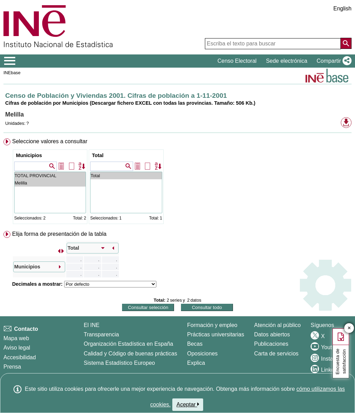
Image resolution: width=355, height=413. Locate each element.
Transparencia (101, 334)
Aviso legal (16, 348)
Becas (194, 344)
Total (97, 155)
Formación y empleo (212, 325)
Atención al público (277, 325)
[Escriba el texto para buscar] (273, 43)
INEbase (11, 72)
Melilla (50, 183)
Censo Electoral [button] (237, 61)
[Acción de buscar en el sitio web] (346, 43)
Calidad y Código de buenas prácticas (131, 353)
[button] (333, 61)
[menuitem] (177, 182)
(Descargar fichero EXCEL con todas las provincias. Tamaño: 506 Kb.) (173, 103)
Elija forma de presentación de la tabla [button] (59, 234)
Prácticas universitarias (215, 334)
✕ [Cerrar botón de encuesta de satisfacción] (349, 328)
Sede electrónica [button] (286, 61)
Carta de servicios (276, 353)
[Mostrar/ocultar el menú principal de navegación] (9, 61)
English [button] (343, 8)
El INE (91, 325)
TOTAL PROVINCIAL (50, 175)
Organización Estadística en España (128, 344)
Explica (196, 363)
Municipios (29, 155)
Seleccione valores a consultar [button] (49, 141)
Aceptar (187, 404)
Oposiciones (202, 353)
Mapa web (16, 338)
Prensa (12, 367)
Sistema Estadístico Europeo (119, 363)
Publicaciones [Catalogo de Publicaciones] (271, 344)
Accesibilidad (19, 357)
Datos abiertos (272, 334)
